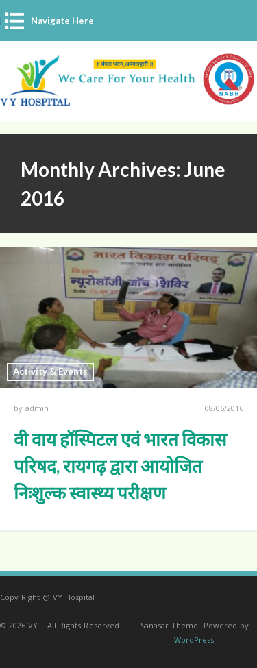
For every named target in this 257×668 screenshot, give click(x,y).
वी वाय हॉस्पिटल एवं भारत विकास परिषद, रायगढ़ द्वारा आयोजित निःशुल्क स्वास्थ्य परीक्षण (120, 466)
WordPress (194, 639)
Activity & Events (50, 371)
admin (37, 408)
